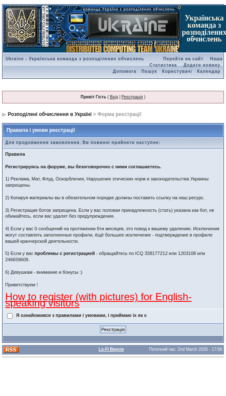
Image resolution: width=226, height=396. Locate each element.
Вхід (114, 97)
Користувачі (177, 71)
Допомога (124, 71)
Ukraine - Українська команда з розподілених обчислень (74, 59)
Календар (209, 71)
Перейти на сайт (183, 59)
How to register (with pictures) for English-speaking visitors (98, 300)
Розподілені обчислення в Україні (50, 114)
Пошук (149, 71)
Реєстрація (132, 97)
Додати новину (202, 65)
